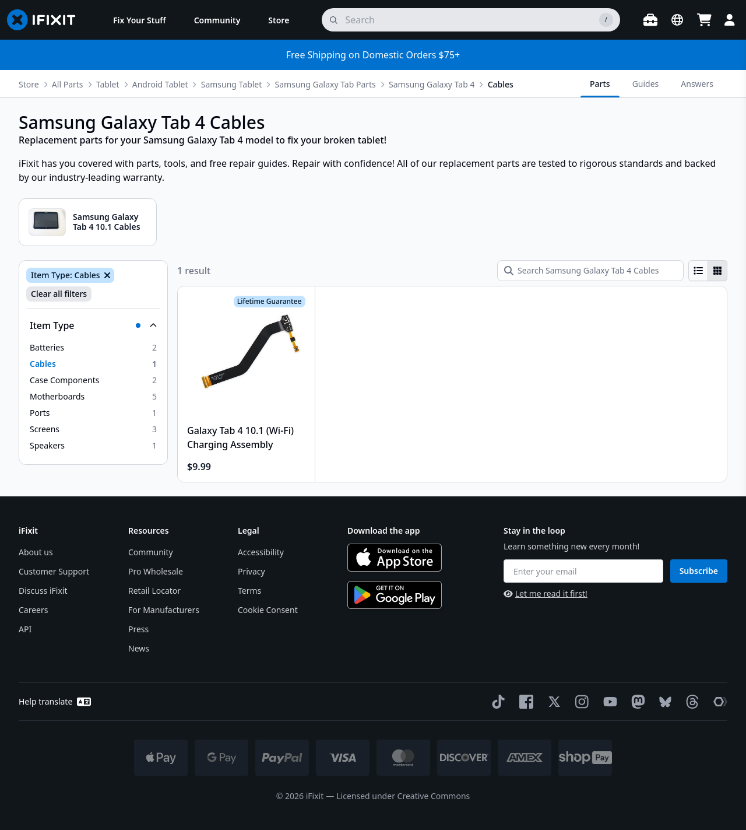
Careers (33, 609)
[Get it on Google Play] (394, 595)
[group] (707, 270)
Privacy (251, 571)
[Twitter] (552, 702)
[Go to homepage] (46, 19)
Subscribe (699, 570)
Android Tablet (160, 84)
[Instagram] (580, 702)
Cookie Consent (268, 609)
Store (29, 84)
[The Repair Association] (718, 702)
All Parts (67, 84)
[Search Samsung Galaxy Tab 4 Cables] (590, 270)
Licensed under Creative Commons (403, 795)
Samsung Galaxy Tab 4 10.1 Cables (106, 221)
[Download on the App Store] (394, 558)
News (138, 648)
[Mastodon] (636, 702)
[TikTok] (496, 702)
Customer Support (54, 571)
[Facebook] (524, 702)
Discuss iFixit (43, 590)
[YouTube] (608, 702)
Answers (697, 83)
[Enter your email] (583, 571)
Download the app (383, 530)
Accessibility (261, 552)
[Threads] (690, 702)
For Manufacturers (163, 609)
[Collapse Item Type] (93, 325)
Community (150, 552)
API (25, 629)
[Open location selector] (677, 19)
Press (138, 629)
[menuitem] (139, 20)
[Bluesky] (662, 702)
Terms (249, 590)
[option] (93, 347)
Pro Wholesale (155, 571)
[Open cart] (704, 19)
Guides (645, 83)
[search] (471, 19)
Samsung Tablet (231, 84)
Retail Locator (154, 590)
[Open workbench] (650, 19)
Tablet (107, 84)
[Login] (729, 19)
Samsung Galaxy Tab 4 (431, 84)
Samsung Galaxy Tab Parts (325, 84)
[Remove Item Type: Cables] (106, 275)
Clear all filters (59, 293)
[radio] (698, 270)
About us (36, 552)
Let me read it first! (545, 593)
